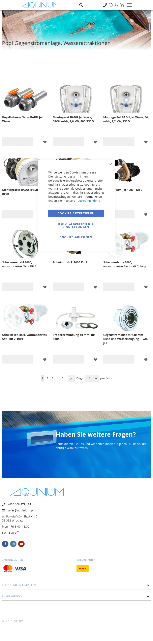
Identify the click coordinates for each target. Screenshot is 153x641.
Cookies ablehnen (76, 237)
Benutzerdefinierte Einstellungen (76, 225)
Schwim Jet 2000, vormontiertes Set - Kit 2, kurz (24, 337)
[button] (44, 141)
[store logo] (41, 5)
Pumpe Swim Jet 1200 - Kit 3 (122, 190)
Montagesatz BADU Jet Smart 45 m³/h (24, 192)
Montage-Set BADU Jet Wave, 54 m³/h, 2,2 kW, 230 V (125, 119)
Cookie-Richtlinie (89, 200)
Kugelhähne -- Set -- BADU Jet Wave (22, 119)
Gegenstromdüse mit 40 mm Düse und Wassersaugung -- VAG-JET (126, 339)
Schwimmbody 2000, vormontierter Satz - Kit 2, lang (124, 264)
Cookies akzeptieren (76, 213)
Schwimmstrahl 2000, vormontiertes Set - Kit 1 (19, 264)
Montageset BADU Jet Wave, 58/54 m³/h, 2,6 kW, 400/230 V (73, 119)
